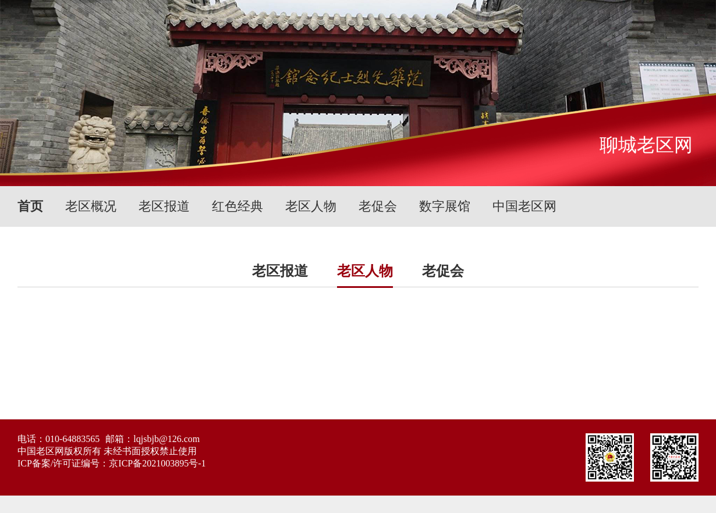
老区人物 (310, 206)
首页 (30, 206)
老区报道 (164, 206)
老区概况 (90, 206)
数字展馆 (444, 206)
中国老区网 (524, 206)
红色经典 (237, 206)
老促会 (378, 206)
